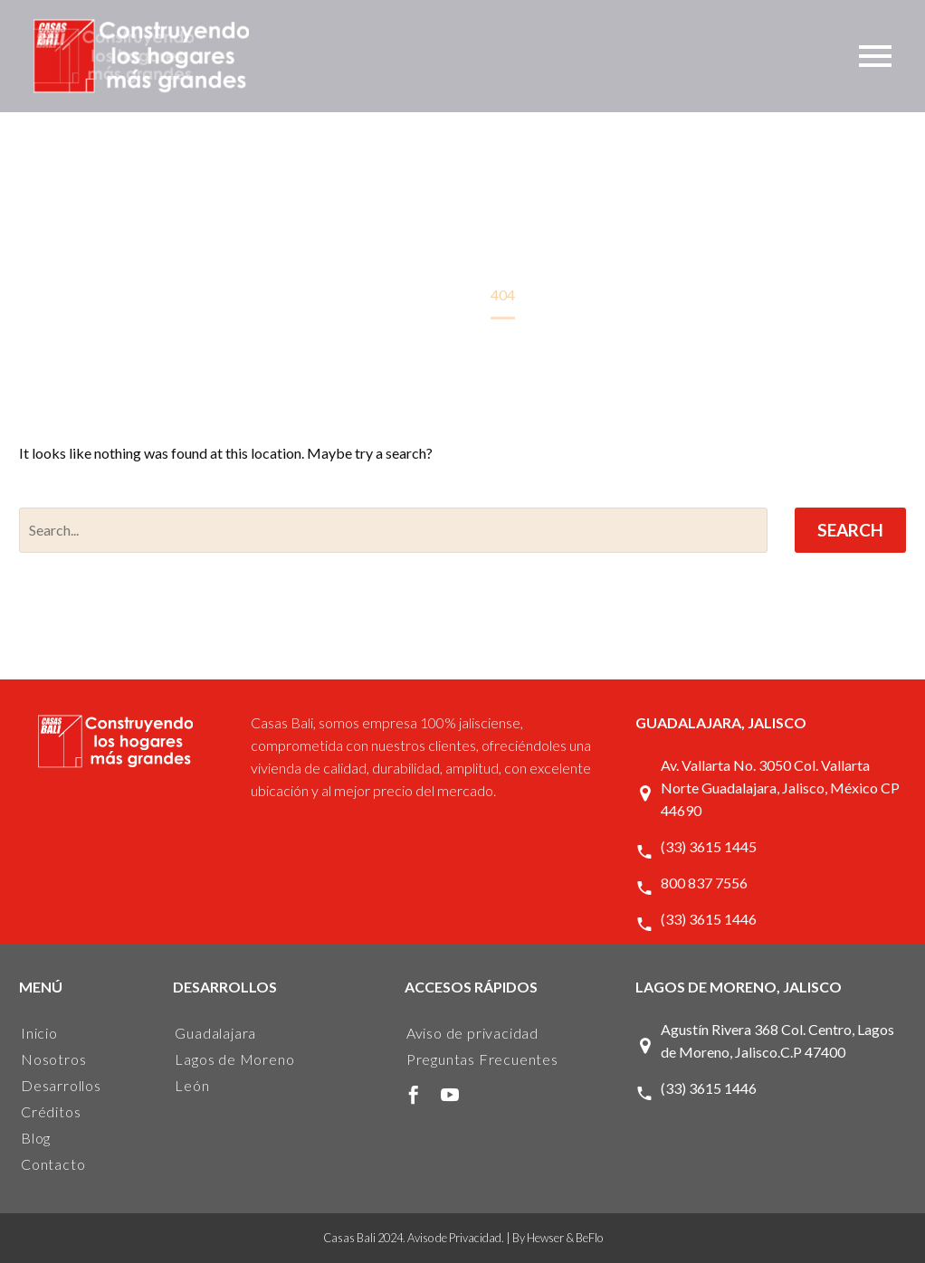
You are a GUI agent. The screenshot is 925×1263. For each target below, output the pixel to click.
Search (850, 529)
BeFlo (589, 1237)
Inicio (39, 1032)
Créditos (51, 1111)
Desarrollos (61, 1085)
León (192, 1085)
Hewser (545, 1237)
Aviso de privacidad (472, 1032)
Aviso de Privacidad (454, 1237)
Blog (36, 1137)
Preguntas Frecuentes (482, 1059)
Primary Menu (875, 56)
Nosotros (53, 1059)
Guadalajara (215, 1032)
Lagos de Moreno (234, 1059)
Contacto (53, 1164)
